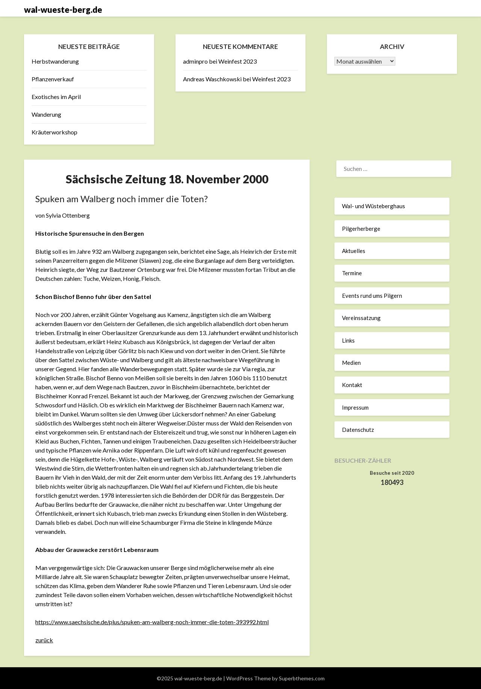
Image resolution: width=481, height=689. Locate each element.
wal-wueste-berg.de (63, 10)
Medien (351, 362)
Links (348, 340)
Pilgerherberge (361, 228)
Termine (352, 273)
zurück (44, 639)
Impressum (355, 407)
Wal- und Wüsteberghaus (373, 206)
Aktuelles (353, 250)
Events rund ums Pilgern (372, 295)
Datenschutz (358, 429)
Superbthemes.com (302, 678)
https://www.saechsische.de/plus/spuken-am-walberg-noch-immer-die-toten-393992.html (152, 621)
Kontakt (352, 384)
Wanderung (46, 114)
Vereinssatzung (361, 317)
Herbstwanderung (55, 61)
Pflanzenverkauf (53, 78)
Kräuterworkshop (54, 132)
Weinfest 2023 (237, 61)
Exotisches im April (56, 96)
